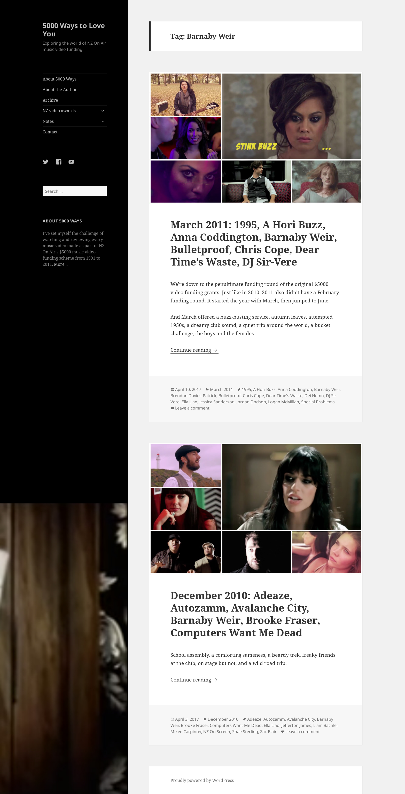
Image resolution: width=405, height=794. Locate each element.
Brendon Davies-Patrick (193, 395)
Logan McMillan (283, 402)
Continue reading (194, 350)
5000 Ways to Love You (74, 29)
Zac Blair (268, 731)
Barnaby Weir (327, 389)
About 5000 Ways (59, 79)
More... (61, 264)
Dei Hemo (314, 395)
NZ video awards (59, 111)
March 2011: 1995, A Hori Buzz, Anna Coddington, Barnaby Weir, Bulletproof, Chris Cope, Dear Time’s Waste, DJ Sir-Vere (253, 243)
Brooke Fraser (194, 725)
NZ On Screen (216, 731)
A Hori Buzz (264, 389)
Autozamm (274, 719)
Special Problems (318, 402)
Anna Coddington (295, 389)
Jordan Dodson (251, 402)
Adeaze (254, 719)
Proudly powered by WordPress (202, 780)
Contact (50, 132)
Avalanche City (301, 719)
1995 (246, 389)
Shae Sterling (245, 731)
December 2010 (223, 719)
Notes (48, 121)
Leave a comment (192, 408)
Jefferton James (296, 725)
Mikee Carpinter (185, 731)
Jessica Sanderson (217, 402)
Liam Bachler (325, 725)
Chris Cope (253, 395)
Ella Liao (189, 402)
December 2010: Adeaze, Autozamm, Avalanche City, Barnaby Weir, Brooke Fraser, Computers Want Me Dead (245, 613)
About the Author (60, 89)
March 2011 (221, 389)
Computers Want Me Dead (236, 725)
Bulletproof (230, 395)
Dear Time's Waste (284, 395)
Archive (50, 100)
